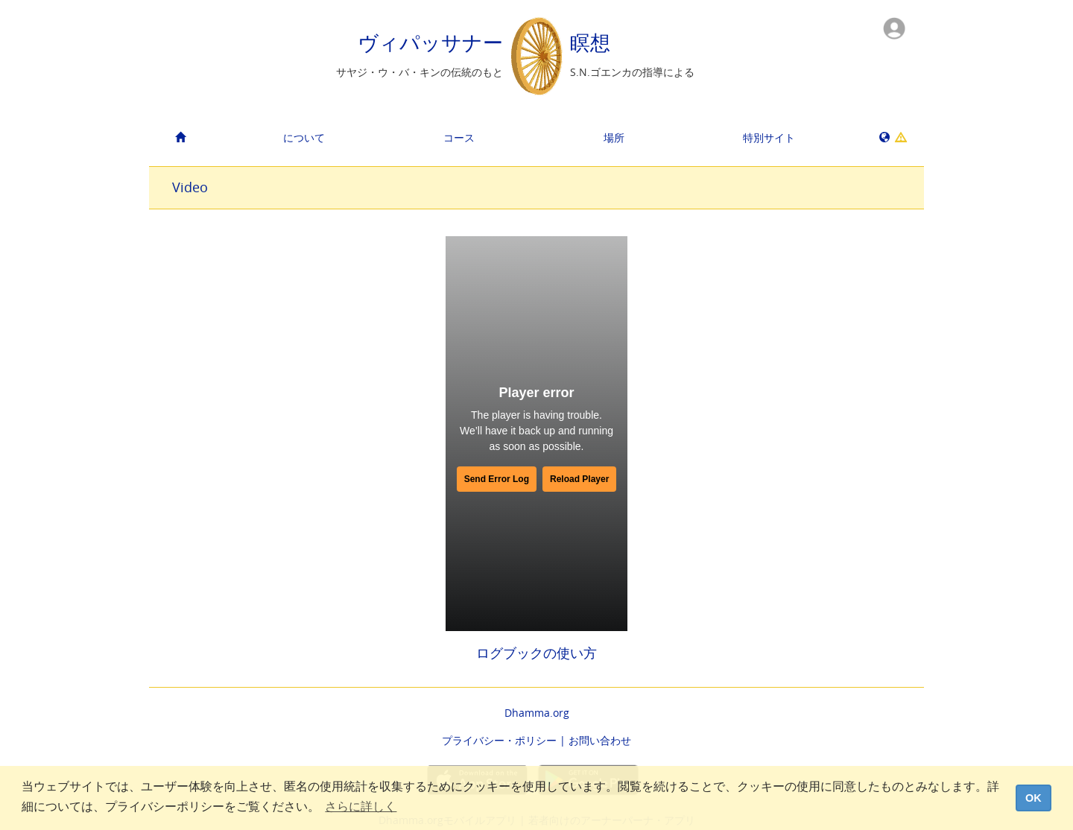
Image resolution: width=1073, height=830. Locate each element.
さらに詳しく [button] (360, 806)
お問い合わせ (600, 740)
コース (459, 137)
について (304, 137)
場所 (614, 137)
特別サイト (769, 137)
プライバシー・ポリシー (499, 740)
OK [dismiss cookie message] (1033, 798)
